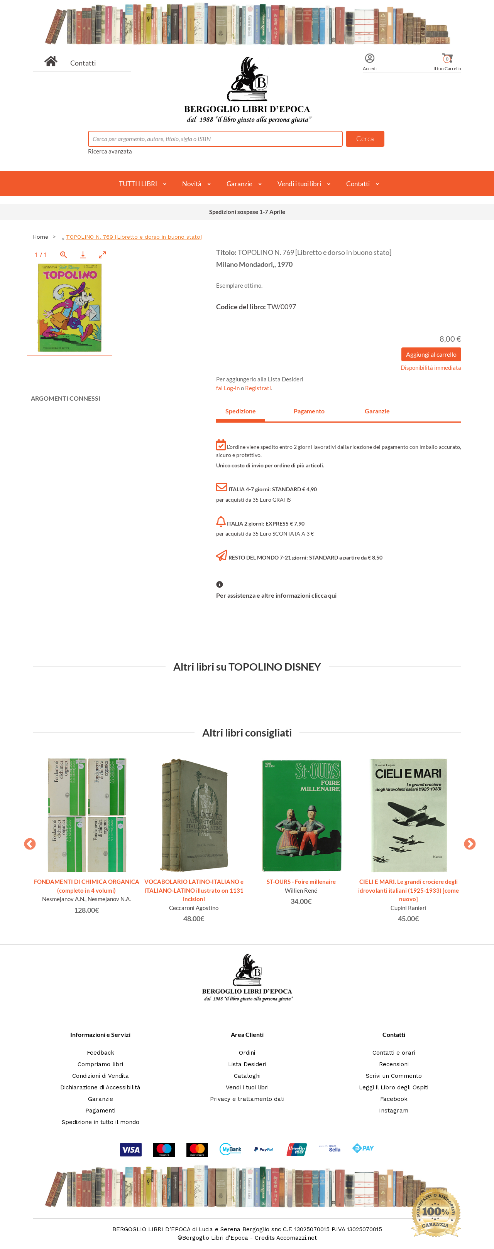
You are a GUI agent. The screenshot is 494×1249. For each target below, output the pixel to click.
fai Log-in (228, 387)
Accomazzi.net (296, 1237)
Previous (27, 842)
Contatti (83, 63)
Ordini (247, 1052)
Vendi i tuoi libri (299, 184)
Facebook (394, 1099)
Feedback (100, 1052)
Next (467, 842)
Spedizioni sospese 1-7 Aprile (247, 211)
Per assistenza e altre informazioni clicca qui (276, 595)
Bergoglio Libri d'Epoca (215, 1237)
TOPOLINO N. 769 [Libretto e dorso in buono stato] (134, 237)
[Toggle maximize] (102, 255)
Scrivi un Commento (394, 1075)
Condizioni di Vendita (100, 1075)
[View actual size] (63, 255)
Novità (191, 184)
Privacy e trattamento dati (247, 1099)
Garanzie (239, 184)
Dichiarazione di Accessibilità (100, 1087)
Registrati (258, 387)
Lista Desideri (247, 1064)
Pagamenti (100, 1110)
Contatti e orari (393, 1052)
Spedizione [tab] (240, 411)
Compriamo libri (100, 1064)
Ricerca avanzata (110, 151)
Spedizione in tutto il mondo (100, 1122)
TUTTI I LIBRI (138, 184)
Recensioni (394, 1064)
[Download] (83, 255)
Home (40, 237)
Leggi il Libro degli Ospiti (393, 1087)
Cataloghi (247, 1075)
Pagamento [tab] (309, 411)
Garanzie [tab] (377, 411)
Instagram (393, 1110)
